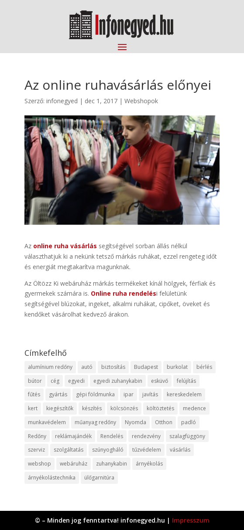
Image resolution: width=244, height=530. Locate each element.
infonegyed (62, 101)
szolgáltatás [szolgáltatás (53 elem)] (68, 449)
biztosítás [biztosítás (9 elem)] (113, 367)
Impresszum (191, 520)
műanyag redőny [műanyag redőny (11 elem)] (95, 422)
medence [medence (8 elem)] (194, 408)
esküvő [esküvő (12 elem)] (159, 381)
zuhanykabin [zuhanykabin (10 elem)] (111, 463)
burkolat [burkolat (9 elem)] (177, 367)
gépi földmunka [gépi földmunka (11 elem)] (95, 394)
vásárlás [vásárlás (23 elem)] (180, 449)
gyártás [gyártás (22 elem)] (58, 394)
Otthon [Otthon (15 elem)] (163, 422)
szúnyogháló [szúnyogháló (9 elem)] (108, 449)
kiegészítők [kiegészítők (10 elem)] (59, 408)
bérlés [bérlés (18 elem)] (204, 367)
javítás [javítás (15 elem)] (150, 394)
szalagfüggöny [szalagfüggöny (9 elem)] (187, 436)
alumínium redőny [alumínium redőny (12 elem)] (50, 367)
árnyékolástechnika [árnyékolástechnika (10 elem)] (52, 477)
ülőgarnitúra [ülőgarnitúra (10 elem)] (99, 477)
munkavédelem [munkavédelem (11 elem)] (47, 422)
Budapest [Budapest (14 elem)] (146, 367)
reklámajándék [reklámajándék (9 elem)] (73, 436)
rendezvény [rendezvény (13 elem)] (146, 436)
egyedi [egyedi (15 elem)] (76, 381)
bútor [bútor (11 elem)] (35, 381)
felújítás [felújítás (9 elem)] (186, 381)
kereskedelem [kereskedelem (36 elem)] (184, 394)
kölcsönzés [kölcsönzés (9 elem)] (124, 408)
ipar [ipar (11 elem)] (129, 394)
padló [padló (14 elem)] (188, 422)
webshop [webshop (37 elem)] (39, 463)
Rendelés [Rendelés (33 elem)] (111, 436)
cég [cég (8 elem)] (55, 381)
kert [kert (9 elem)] (33, 408)
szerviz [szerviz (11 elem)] (36, 449)
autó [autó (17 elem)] (87, 367)
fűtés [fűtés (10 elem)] (34, 394)
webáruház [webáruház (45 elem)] (73, 463)
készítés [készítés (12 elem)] (92, 408)
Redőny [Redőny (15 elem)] (37, 436)
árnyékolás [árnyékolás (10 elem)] (149, 463)
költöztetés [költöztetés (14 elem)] (160, 408)
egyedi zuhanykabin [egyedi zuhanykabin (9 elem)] (117, 381)
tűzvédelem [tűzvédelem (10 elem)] (146, 449)
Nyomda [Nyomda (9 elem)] (135, 422)
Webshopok (141, 101)
